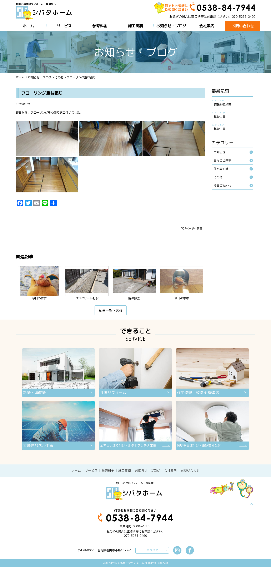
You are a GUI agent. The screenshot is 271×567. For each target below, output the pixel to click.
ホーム (20, 77)
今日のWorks (222, 185)
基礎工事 (219, 117)
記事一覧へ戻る (110, 310)
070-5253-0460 (243, 16)
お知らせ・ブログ (39, 77)
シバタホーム (135, 493)
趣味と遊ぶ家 (222, 105)
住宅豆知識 (221, 169)
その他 (59, 77)
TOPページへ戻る (191, 228)
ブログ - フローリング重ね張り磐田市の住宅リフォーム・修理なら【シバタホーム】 (45, 13)
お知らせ (219, 152)
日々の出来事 (222, 160)
